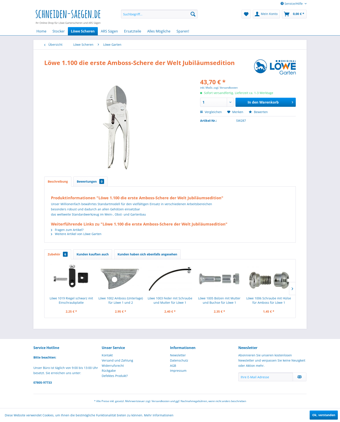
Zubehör (58, 254)
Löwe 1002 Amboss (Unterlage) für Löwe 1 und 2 (120, 300)
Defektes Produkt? (115, 376)
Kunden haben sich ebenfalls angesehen (147, 254)
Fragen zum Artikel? (67, 230)
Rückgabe (109, 370)
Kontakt (107, 355)
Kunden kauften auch (93, 254)
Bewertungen (90, 181)
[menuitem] (159, 14)
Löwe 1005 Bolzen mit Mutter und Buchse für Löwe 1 (219, 300)
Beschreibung (58, 181)
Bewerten (258, 112)
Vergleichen (211, 112)
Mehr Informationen (158, 415)
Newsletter (178, 355)
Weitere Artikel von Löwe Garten (76, 234)
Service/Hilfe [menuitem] (292, 4)
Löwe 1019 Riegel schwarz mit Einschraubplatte (71, 300)
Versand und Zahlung (117, 360)
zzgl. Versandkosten (226, 87)
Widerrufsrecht (113, 366)
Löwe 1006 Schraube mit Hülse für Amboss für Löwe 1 (268, 300)
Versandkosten (161, 401)
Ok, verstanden (323, 415)
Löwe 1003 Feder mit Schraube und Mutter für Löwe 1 (170, 300)
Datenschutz (179, 360)
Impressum (178, 370)
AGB (173, 366)
